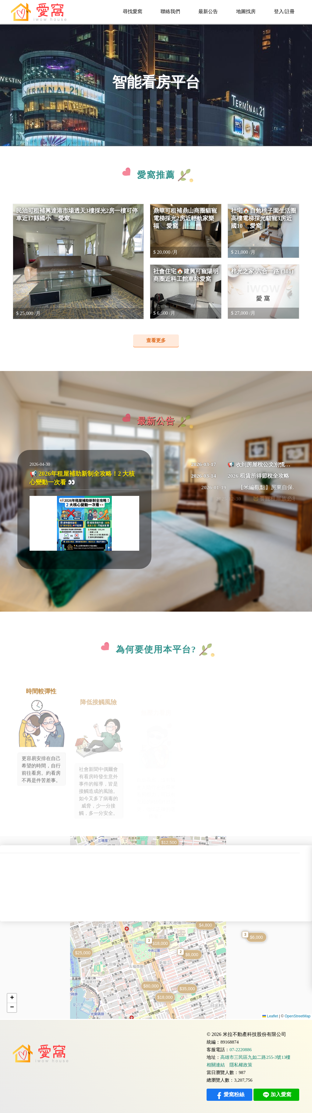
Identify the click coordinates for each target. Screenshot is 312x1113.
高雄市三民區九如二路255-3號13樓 (255, 1057)
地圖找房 (246, 11)
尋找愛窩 (132, 11)
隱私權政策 (240, 1065)
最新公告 (208, 11)
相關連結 (216, 1065)
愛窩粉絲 (229, 1094)
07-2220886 (240, 1050)
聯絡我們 (170, 11)
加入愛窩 (276, 1094)
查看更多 (156, 340)
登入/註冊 (284, 11)
